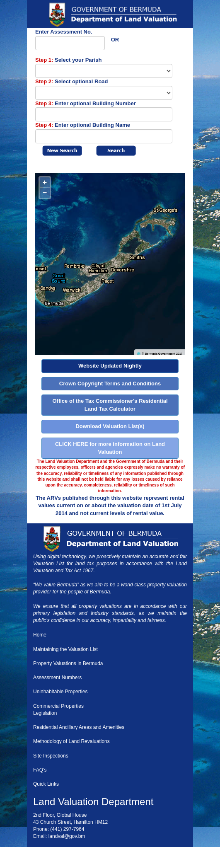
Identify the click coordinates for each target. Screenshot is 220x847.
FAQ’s (39, 770)
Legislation (45, 713)
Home (39, 635)
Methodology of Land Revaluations (71, 741)
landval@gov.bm (66, 836)
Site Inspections (50, 756)
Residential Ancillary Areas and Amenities (78, 727)
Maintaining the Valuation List (65, 649)
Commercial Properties (58, 706)
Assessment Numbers (57, 677)
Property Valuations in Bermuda (68, 663)
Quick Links (46, 784)
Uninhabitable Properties (60, 692)
